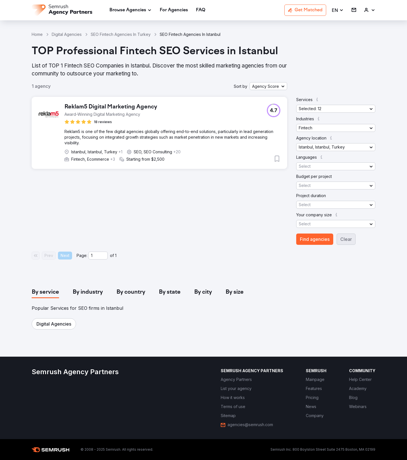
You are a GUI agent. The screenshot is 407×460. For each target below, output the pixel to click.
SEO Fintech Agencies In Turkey (121, 34)
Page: (82, 255)
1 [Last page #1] (115, 255)
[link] (174, 10)
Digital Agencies (67, 34)
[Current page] (98, 255)
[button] (338, 10)
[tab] (45, 292)
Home (37, 34)
